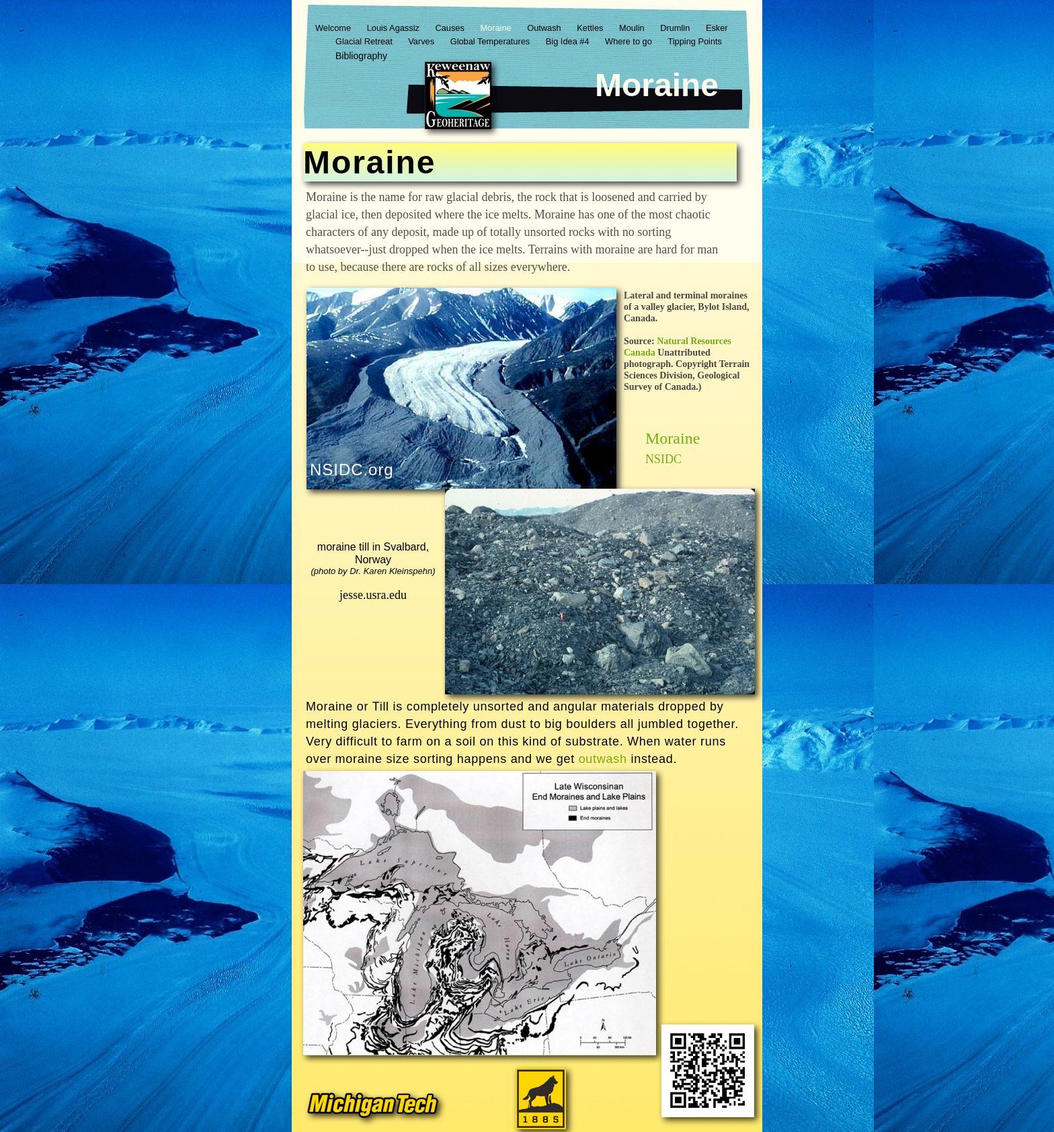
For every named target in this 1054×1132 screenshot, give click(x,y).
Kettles (591, 28)
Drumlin (676, 28)
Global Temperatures (491, 41)
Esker (717, 28)
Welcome (334, 28)
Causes (451, 28)
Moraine (497, 28)
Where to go (629, 41)
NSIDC (663, 459)
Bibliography (361, 55)
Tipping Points (694, 41)
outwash (603, 759)
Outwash (545, 28)
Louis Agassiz (394, 28)
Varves (422, 41)
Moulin (633, 28)
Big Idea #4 (569, 41)
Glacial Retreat (365, 41)
